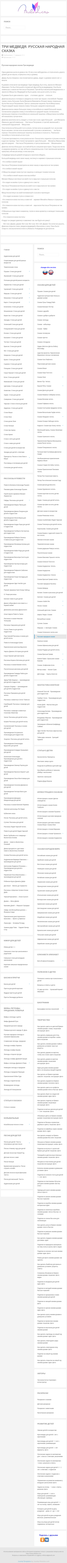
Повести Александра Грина (13, 642)
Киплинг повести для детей (13, 599)
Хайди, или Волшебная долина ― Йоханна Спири (15, 911)
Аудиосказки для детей (12, 256)
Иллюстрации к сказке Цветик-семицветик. (48, 800)
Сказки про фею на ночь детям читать (48, 506)
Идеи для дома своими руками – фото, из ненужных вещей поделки (49, 1069)
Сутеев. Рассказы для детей (13, 822)
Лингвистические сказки (45, 540)
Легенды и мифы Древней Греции (15, 1059)
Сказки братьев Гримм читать (47, 579)
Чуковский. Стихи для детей (13, 289)
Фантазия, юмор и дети (45, 761)
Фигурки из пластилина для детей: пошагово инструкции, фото (49, 1163)
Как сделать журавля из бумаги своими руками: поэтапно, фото (48, 1082)
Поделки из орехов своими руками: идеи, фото (49, 1309)
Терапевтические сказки (45, 544)
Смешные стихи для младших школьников (14, 959)
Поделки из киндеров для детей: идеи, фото (48, 1283)
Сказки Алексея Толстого (46, 562)
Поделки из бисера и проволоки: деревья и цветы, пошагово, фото (48, 1123)
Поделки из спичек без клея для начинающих (48, 1219)
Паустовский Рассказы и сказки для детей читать (16, 637)
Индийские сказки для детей (47, 917)
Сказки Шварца (42, 588)
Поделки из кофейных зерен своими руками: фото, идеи (49, 1130)
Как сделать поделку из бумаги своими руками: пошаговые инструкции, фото (48, 1103)
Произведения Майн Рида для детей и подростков (16, 552)
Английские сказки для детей (47, 855)
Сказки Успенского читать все (47, 632)
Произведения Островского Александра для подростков (13, 734)
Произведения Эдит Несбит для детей (15, 584)
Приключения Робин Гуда (12, 1076)
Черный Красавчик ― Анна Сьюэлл (16, 897)
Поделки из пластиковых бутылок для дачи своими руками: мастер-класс (48, 1183)
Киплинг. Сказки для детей (46, 597)
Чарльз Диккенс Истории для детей (16, 651)
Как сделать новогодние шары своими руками (47, 1342)
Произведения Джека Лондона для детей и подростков (16, 512)
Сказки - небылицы (44, 324)
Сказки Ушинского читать (46, 436)
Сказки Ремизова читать (45, 515)
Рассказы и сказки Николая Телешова (13, 620)
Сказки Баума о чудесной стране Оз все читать (49, 534)
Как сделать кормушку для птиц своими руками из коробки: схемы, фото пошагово (49, 1037)
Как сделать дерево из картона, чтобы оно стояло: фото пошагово (49, 1054)
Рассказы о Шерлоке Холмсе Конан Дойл (16, 891)
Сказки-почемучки (43, 333)
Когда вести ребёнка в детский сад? (49, 766)
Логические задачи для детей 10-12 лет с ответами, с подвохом (49, 1468)
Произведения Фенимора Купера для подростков (17, 545)
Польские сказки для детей (46, 935)
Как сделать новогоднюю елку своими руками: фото (47, 1348)
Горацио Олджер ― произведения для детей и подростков (15, 688)
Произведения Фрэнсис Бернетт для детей (16, 773)
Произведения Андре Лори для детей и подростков (17, 525)
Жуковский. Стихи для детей (13, 276)
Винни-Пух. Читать (43, 381)
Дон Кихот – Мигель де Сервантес (15, 886)
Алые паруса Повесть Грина (13, 614)
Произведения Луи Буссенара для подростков (15, 565)
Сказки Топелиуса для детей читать (49, 524)
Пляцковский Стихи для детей (14, 329)
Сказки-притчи (42, 337)
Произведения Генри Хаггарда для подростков (16, 578)
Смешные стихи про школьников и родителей (16, 952)
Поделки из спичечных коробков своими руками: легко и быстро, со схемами (49, 1212)
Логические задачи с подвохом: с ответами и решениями (48, 1475)
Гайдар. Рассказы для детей (13, 500)
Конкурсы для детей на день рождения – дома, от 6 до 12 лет (48, 1510)
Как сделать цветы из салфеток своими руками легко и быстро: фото (50, 1088)
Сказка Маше (42, 368)
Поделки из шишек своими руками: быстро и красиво (49, 1198)
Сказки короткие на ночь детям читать (48, 495)
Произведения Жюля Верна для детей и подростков (15, 519)
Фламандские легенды (12, 1085)
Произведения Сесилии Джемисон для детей (16, 786)
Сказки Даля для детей (45, 390)
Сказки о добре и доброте (46, 315)
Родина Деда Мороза (44, 781)
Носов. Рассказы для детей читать (15, 818)
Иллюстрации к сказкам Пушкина (48, 811)
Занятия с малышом (44, 777)
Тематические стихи (11, 267)
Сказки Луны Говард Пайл (46, 302)
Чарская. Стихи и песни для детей (15, 404)
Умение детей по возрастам (46, 1430)
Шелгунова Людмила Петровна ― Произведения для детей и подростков (15, 868)
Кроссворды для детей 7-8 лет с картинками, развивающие (48, 1442)
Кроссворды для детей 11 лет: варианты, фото (47, 1449)
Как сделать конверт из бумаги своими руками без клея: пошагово (49, 1136)
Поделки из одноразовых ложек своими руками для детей (48, 1296)
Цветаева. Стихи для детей (13, 386)
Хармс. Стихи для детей (12, 395)
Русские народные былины (46, 584)
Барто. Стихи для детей (12, 302)
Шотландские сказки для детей (48, 908)
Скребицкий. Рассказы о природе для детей (17, 705)
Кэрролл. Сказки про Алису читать (49, 425)
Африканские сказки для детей (48, 939)
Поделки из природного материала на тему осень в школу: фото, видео (49, 1246)
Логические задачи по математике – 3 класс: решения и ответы (49, 1462)
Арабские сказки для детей (46, 860)
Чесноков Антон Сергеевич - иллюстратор (47, 1381)
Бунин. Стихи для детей (12, 359)
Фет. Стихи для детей (11, 351)
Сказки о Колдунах (43, 342)
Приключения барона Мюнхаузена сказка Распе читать (49, 442)
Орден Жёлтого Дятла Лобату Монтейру (47, 347)
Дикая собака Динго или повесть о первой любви (15, 604)
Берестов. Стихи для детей (13, 315)
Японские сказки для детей (46, 873)
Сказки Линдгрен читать (45, 417)
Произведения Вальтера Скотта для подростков (16, 558)
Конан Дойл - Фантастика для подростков (47, 706)
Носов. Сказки (42, 606)
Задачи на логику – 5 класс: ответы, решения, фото (49, 1488)
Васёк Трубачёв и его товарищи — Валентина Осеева (15, 836)
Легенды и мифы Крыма (12, 1050)
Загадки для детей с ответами (14, 452)
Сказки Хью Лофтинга (44, 359)
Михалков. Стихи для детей (13, 298)
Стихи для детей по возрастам (14, 448)
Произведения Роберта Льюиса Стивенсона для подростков (15, 539)
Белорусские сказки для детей (47, 899)
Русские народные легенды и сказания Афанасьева (14, 1036)
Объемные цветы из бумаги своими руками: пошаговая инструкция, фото (50, 1117)
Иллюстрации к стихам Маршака (48, 829)
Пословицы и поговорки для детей (15, 463)
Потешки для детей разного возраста (16, 280)
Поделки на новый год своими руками (47, 1355)
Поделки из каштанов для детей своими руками (48, 1329)
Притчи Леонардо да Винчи (13, 997)
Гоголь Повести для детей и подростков (13, 631)
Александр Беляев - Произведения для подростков (49, 712)
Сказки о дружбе (43, 311)
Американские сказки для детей (48, 913)
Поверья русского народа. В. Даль (15, 1030)
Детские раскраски (43, 1404)
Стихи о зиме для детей (12, 443)
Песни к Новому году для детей (14, 1148)
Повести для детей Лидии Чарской (16, 831)
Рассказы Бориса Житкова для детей (16, 660)
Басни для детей (9, 984)
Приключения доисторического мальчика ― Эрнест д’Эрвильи (14, 918)
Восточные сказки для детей (47, 864)
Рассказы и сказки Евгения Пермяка (16, 805)
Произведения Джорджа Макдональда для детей (12, 799)
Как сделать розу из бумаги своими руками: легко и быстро (49, 1226)
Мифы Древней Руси (11, 1021)
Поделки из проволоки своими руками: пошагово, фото (47, 1322)
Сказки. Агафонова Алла (45, 665)
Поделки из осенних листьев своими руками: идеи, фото (49, 1252)
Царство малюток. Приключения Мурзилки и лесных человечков (48, 354)
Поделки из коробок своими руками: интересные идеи (49, 1204)
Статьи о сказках (9, 1107)
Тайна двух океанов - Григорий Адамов (47, 738)
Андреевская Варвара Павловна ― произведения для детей (16, 861)
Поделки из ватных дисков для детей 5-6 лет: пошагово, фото (50, 1110)
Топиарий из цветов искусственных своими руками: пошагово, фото (49, 1156)
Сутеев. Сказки (42, 623)
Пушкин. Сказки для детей (46, 291)
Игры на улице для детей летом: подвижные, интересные (48, 1523)
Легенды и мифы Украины (13, 1045)
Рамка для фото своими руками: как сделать (49, 1259)
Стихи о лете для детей (12, 439)
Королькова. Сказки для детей (47, 529)
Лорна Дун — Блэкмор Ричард (14, 923)
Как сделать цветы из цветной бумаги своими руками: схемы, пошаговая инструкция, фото (50, 1028)
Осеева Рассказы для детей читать (16, 855)
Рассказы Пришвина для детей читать (14, 694)
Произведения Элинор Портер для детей (16, 766)
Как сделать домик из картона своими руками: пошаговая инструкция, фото (47, 1061)
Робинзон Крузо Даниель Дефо (14, 881)
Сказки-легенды (43, 320)
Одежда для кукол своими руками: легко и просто (49, 1191)
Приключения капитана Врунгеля (15, 647)
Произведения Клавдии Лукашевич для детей (16, 751)
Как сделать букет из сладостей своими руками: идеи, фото (48, 1095)
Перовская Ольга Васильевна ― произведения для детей (15, 876)
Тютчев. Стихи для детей (12, 342)
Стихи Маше (8, 412)
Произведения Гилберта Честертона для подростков (16, 532)
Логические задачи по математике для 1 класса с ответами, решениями (50, 1455)
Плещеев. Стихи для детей (13, 368)
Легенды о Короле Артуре (13, 1054)
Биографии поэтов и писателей (48, 1009)
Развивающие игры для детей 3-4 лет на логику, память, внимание (49, 1503)
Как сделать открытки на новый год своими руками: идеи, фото (49, 1361)
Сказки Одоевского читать (46, 489)
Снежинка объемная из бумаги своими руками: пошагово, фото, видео (48, 1275)
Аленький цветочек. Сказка (46, 610)
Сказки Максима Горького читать (48, 557)
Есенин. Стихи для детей (12, 333)
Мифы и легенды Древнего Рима (15, 1063)
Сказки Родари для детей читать (48, 650)
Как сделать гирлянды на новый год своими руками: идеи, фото (49, 1335)
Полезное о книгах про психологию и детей (49, 980)
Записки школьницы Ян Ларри (14, 809)
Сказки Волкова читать (45, 399)
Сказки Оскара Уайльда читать (48, 421)
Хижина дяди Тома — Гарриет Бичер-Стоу (16, 928)
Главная (7, 250)
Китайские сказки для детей (46, 877)
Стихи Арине (8, 434)
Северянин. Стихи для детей (14, 399)
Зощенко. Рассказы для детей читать (16, 739)
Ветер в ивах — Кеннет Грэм (46, 669)
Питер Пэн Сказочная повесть (47, 476)
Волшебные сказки (43, 619)
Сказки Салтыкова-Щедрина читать (49, 408)
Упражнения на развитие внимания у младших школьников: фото (50, 1481)
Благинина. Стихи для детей (13, 307)
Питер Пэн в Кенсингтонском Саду (49, 480)
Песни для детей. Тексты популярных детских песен (13, 1143)
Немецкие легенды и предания (14, 1067)
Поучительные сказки (44, 553)
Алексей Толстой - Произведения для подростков (48, 693)
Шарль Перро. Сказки (44, 614)
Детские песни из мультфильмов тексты (15, 1174)
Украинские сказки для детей (47, 882)
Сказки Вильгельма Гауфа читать (48, 412)
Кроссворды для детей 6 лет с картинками (47, 1436)
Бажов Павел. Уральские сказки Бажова (48, 660)
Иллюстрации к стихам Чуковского (49, 833)
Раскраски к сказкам (44, 1399)
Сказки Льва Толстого (44, 373)
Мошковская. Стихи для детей (14, 311)
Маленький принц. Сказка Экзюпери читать (49, 431)
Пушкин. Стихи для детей (12, 271)
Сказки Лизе (41, 377)
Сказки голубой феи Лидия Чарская (49, 520)
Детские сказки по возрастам (47, 511)
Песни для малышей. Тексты (14, 1179)
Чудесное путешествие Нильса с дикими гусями (48, 297)
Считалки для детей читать (13, 467)
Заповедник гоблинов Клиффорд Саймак (48, 725)
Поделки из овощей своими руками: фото (49, 1302)
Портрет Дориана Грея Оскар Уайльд (17, 590)
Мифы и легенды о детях (12, 1017)
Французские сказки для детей (47, 886)
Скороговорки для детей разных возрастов (15, 262)
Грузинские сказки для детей (47, 891)
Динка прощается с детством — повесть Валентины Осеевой (14, 850)
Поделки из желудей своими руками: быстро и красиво (49, 1289)
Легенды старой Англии (12, 1081)
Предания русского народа (13, 1026)
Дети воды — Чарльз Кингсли (47, 674)
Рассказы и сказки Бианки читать (15, 665)
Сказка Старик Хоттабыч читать (48, 465)
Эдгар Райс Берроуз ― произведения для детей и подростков (17, 681)
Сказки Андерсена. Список (46, 575)
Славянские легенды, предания (15, 1041)
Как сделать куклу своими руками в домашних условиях (49, 1315)
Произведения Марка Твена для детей (15, 506)
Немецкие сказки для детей (46, 869)
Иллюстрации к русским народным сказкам (49, 817)
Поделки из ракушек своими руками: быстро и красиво (49, 1233)
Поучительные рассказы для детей (16, 669)
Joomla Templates (24, 1561)
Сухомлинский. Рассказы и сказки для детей (15, 727)
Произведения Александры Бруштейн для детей (13, 745)
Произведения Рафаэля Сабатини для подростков (16, 571)
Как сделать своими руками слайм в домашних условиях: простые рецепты (49, 1046)
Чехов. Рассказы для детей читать (15, 717)
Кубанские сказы (9, 813)
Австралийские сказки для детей (48, 926)
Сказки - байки (42, 329)
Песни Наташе (9, 1162)
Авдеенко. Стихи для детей (13, 408)
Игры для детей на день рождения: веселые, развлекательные (49, 1516)
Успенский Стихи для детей (13, 324)
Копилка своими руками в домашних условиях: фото (49, 1169)
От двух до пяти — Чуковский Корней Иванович (49, 990)
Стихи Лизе (8, 417)
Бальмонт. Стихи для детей (13, 337)
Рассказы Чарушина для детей (14, 625)
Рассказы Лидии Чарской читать (15, 827)
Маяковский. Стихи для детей (14, 382)
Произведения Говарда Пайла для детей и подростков (16, 674)
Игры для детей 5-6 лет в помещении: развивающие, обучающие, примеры (46, 1496)
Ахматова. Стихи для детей (13, 390)
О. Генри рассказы (10, 594)
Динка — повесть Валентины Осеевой (13, 843)
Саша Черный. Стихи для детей (15, 373)
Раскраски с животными (45, 1408)
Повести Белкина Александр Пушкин (16, 485)
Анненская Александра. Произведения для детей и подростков (13, 759)
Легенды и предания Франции (14, 1072)
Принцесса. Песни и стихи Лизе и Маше (15, 458)
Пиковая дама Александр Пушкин (15, 489)
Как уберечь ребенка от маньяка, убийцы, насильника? (48, 771)
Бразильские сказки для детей (47, 930)
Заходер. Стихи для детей (13, 320)
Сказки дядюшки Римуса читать (48, 548)
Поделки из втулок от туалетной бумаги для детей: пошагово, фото (49, 1150)
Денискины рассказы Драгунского (15, 610)
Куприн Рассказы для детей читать (16, 721)
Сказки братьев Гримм (45, 654)
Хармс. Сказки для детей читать (48, 500)
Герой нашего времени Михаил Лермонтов (14, 495)
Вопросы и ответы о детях (46, 985)
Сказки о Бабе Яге (43, 601)
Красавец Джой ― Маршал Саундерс (17, 905)
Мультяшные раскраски (45, 1413)
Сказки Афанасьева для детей (47, 645)
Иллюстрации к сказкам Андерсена (49, 838)
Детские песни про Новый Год (14, 1153)
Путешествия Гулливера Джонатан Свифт (49, 453)
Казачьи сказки (42, 641)
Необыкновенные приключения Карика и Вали (48, 459)
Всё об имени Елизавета (45, 961)
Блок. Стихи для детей (11, 377)
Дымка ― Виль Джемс (11, 901)
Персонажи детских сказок (46, 364)
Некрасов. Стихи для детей (13, 355)
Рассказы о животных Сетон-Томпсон (17, 700)
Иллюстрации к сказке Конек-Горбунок (47, 806)
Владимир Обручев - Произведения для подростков (49, 719)
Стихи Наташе (9, 426)
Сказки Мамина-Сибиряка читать (48, 395)
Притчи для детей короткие (13, 988)
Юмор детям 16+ (10, 947)
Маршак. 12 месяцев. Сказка (47, 628)
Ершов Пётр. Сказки (44, 386)
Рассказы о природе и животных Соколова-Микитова (15, 712)
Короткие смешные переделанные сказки (16, 966)
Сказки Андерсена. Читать (46, 566)
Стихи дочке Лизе (10, 421)
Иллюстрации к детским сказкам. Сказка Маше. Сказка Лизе (48, 824)
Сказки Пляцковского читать (47, 447)
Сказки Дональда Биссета (46, 485)
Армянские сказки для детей (47, 904)
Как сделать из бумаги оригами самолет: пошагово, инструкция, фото (50, 1075)
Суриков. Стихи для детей (13, 364)
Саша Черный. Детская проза (14, 656)
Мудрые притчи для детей (13, 993)
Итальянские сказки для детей (47, 895)
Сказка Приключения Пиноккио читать (48, 470)
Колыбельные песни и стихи (13, 1124)
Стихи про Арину (9, 430)
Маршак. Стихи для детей (13, 293)
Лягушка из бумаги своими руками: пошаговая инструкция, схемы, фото (49, 1143)
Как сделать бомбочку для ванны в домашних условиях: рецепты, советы (49, 1266)
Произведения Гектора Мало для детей (15, 793)
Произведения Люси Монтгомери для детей (17, 779)
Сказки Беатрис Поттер (45, 307)
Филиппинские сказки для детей (48, 921)
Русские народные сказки (46, 636)
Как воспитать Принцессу (46, 757)
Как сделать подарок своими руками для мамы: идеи (49, 1239)
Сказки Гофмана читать (45, 403)
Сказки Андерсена (43, 570)
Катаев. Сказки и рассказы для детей (50, 592)
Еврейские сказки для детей (47, 943)
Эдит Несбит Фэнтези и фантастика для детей (49, 732)
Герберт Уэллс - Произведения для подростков (49, 699)
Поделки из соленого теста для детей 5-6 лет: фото (50, 1176)
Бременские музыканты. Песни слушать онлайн (14, 1167)
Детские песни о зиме (11, 1157)
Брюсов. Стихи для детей (12, 346)
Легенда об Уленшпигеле (12, 1089)
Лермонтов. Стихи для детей (14, 285)
